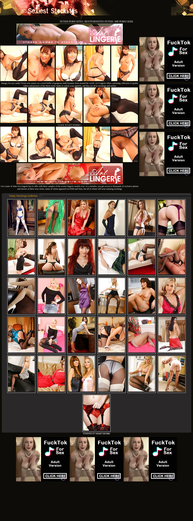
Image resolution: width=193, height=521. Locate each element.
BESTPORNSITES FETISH (99, 21)
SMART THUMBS (103, 434)
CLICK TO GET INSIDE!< (70, 125)
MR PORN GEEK (124, 21)
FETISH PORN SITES (72, 21)
